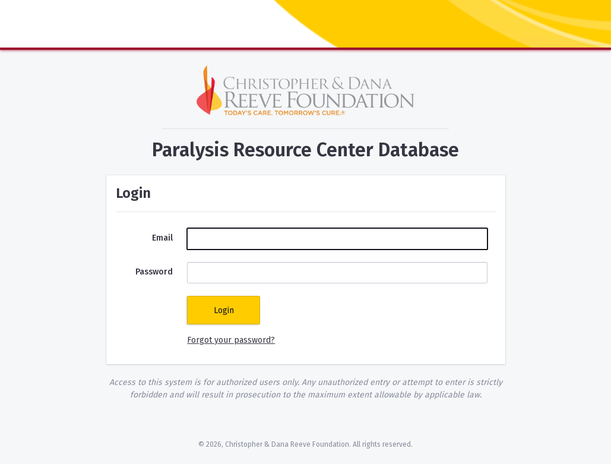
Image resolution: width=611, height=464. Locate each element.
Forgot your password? (231, 340)
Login (224, 310)
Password (154, 272)
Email (162, 238)
